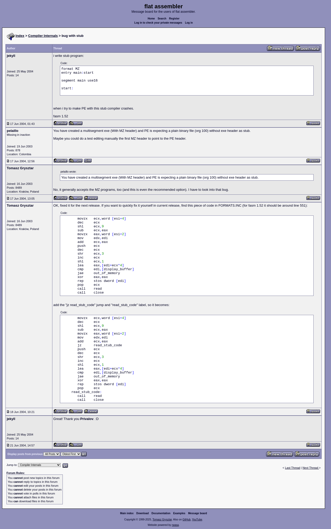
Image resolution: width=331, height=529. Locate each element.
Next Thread (310, 467)
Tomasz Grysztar (162, 519)
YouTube (197, 519)
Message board (197, 513)
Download (142, 513)
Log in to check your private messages (158, 22)
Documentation (160, 513)
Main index (127, 513)
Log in (189, 22)
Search (162, 18)
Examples (179, 513)
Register (174, 18)
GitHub (186, 519)
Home (151, 18)
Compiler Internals (43, 36)
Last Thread (292, 467)
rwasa (175, 525)
